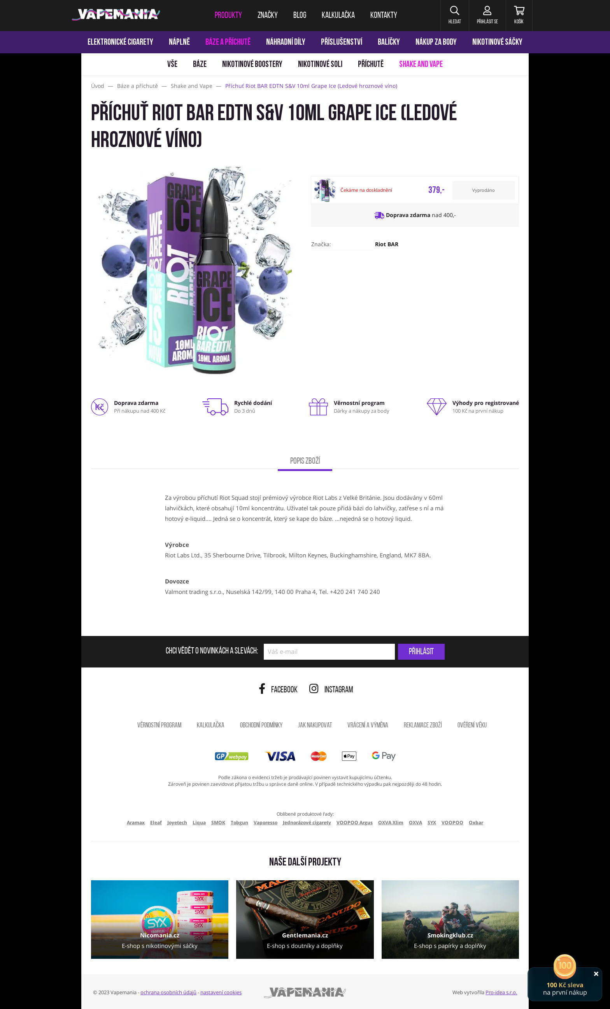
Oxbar (476, 822)
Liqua (199, 822)
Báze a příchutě (228, 42)
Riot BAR (386, 244)
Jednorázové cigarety (307, 822)
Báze (200, 64)
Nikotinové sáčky (497, 42)
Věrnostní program (159, 725)
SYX (432, 822)
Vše (172, 64)
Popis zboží (305, 461)
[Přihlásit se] (487, 15)
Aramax (136, 822)
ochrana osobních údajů (168, 992)
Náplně (179, 42)
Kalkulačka (210, 725)
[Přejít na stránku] (40, 368)
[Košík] (519, 15)
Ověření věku (472, 725)
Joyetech (177, 822)
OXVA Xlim (390, 822)
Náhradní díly (285, 42)
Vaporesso (265, 822)
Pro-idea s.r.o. (501, 992)
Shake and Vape (421, 64)
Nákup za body (436, 42)
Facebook (278, 690)
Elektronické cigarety (120, 42)
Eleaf (156, 822)
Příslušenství (341, 42)
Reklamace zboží (423, 725)
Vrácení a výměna (367, 725)
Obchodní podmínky (261, 725)
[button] (454, 15)
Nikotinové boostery (252, 64)
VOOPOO (452, 822)
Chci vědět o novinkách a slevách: (212, 651)
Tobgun (239, 822)
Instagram (331, 690)
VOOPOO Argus (355, 822)
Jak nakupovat (315, 725)
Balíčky (389, 42)
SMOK (218, 822)
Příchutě (371, 64)
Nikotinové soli (320, 64)
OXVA (415, 822)
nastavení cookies (221, 992)
